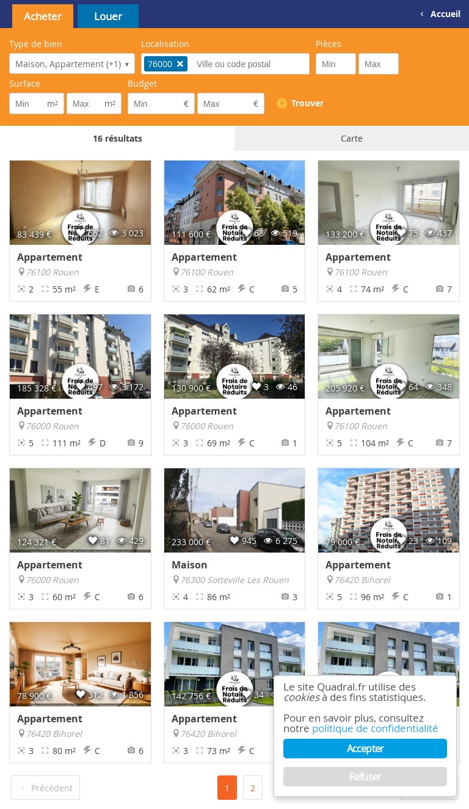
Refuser (365, 776)
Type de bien (35, 43)
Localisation (165, 43)
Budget (142, 83)
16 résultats (117, 138)
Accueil (445, 14)
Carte (352, 138)
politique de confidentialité (375, 729)
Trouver (307, 103)
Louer (108, 16)
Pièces (328, 43)
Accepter (365, 748)
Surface (24, 83)
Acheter (43, 16)
